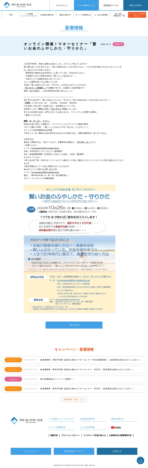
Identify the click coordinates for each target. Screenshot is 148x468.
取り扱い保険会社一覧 (119, 15)
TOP (11, 15)
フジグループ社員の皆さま (137, 15)
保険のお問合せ (135, 5)
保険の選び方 (65, 15)
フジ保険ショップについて (29, 15)
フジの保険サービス (86, 5)
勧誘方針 (54, 435)
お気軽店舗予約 (47, 15)
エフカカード (61, 5)
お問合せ (117, 451)
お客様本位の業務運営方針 (120, 435)
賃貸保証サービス (111, 5)
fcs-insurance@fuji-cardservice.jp (45, 148)
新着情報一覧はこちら (74, 399)
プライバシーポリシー (70, 435)
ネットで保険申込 (83, 15)
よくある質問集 (101, 15)
